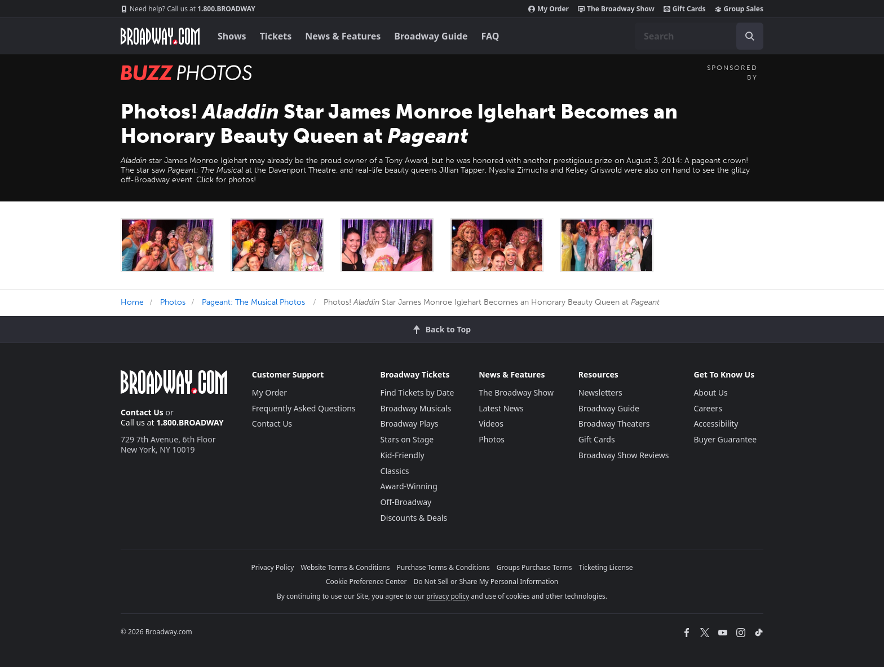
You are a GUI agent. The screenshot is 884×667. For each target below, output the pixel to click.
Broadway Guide (430, 36)
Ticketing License (606, 567)
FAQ (490, 36)
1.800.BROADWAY (188, 9)
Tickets (276, 36)
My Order (548, 9)
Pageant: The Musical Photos (253, 302)
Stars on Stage (407, 439)
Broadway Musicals (416, 408)
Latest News (501, 408)
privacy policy (447, 596)
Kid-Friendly (403, 455)
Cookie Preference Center (366, 581)
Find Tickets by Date (417, 392)
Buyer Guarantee (725, 439)
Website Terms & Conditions (345, 567)
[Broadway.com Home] (160, 36)
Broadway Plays (410, 423)
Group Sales (739, 9)
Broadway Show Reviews (623, 455)
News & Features (343, 36)
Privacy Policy (272, 567)
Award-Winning (409, 486)
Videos (491, 423)
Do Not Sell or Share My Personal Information (485, 581)
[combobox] (699, 36)
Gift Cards (685, 9)
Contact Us (142, 412)
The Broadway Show (616, 9)
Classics (395, 471)
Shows (232, 36)
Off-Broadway (406, 502)
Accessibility (715, 423)
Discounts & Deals (414, 517)
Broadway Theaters (614, 423)
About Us (710, 392)
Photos (172, 302)
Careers (707, 408)
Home (132, 302)
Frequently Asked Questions (304, 408)
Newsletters (600, 392)
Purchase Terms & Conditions (443, 567)
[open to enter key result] (749, 36)
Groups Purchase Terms (534, 567)
